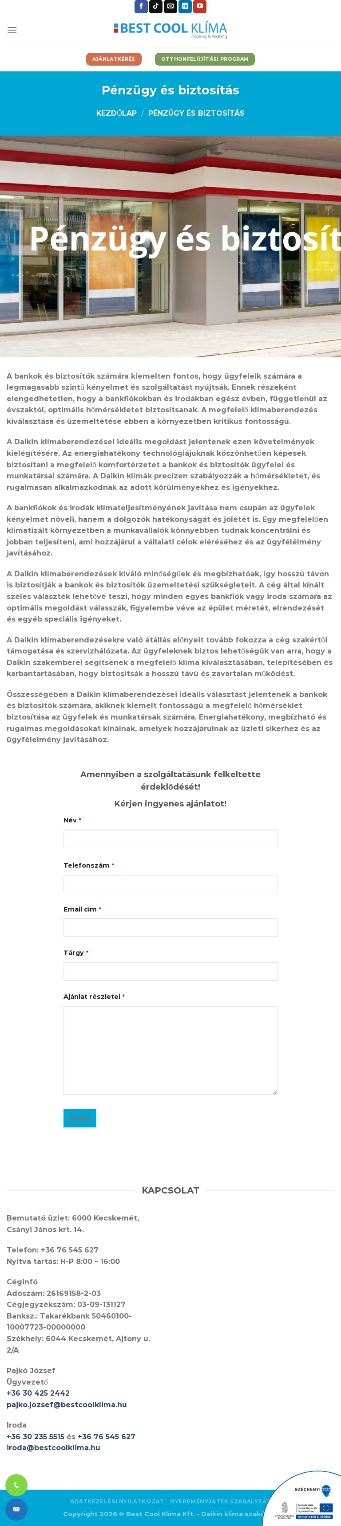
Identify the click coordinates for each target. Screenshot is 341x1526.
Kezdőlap (116, 113)
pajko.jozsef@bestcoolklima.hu (67, 1405)
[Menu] (12, 30)
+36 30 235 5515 (35, 1436)
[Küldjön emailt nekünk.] (170, 6)
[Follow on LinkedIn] (185, 6)
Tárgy (75, 953)
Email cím (82, 909)
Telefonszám (88, 865)
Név (72, 820)
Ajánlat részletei (94, 997)
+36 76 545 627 (106, 1436)
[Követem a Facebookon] (141, 6)
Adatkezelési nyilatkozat (117, 1501)
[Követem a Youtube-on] (199, 6)
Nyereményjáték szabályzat (220, 1501)
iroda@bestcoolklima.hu (53, 1448)
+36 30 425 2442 (38, 1393)
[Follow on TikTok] (156, 6)
